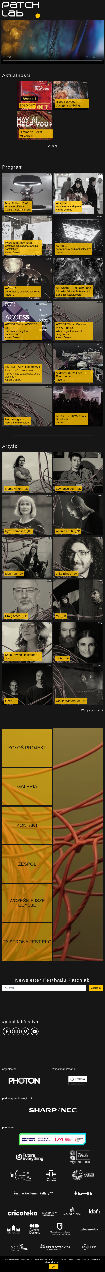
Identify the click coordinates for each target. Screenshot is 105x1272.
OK (53, 1267)
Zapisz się (96, 871)
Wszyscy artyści (92, 710)
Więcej (52, 145)
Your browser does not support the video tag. (52, 42)
